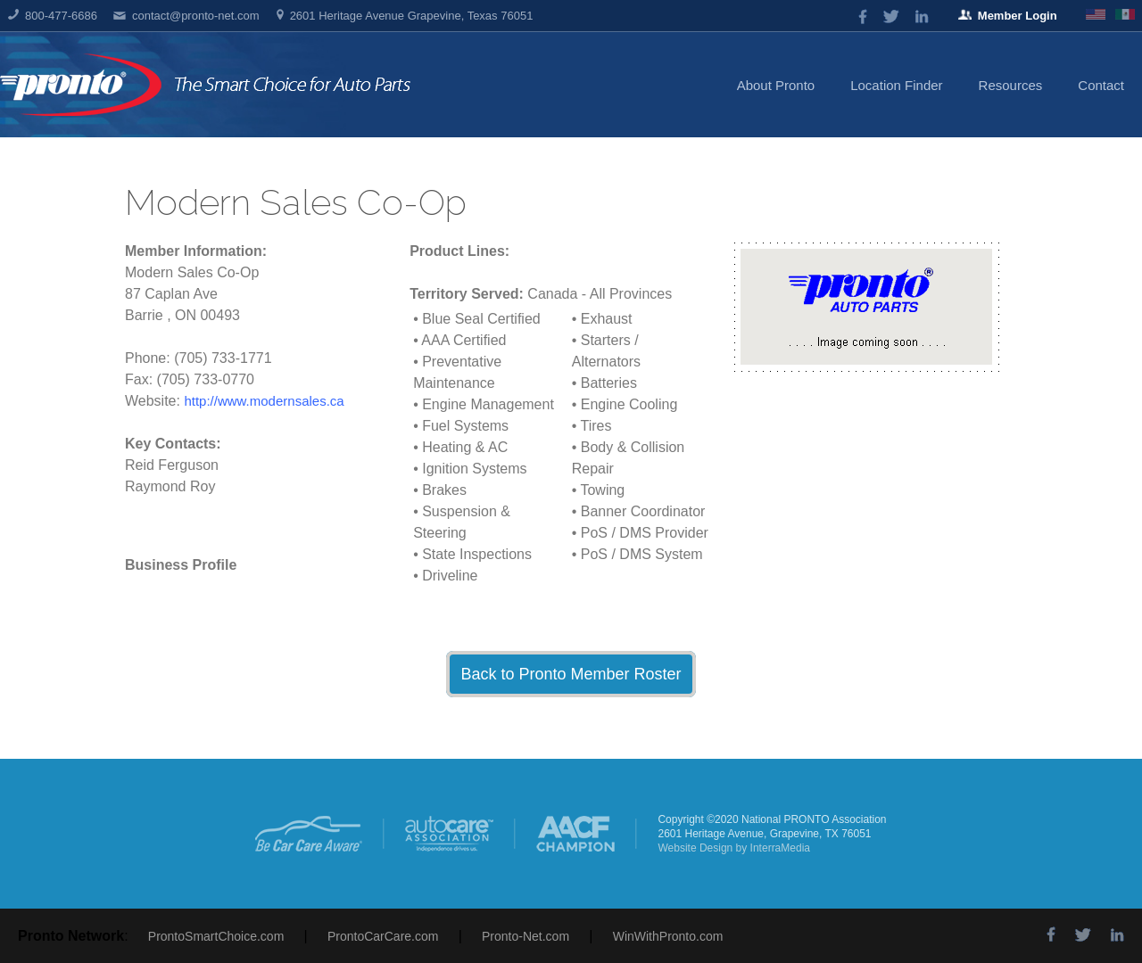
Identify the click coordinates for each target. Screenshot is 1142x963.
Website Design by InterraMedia (734, 848)
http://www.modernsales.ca (263, 400)
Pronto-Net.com (525, 936)
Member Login (1007, 15)
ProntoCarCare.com (383, 936)
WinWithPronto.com (668, 936)
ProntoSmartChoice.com (216, 936)
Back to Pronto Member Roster (570, 674)
